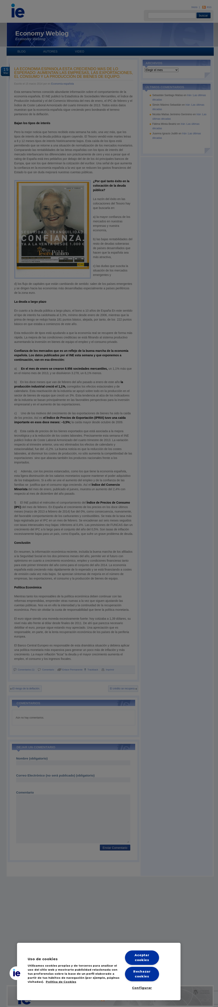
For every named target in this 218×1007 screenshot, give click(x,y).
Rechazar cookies (142, 974)
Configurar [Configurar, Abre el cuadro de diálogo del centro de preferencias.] (142, 988)
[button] (16, 973)
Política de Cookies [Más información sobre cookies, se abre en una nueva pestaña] (61, 981)
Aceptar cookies (142, 957)
